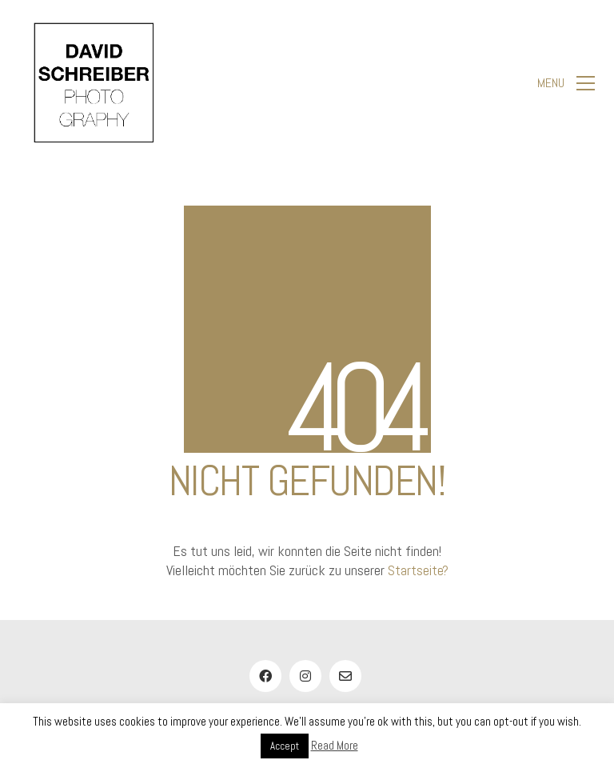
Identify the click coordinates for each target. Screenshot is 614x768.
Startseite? (418, 570)
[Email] (345, 676)
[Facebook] (265, 676)
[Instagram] (305, 676)
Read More (334, 745)
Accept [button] (284, 746)
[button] (566, 83)
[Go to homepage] (94, 83)
